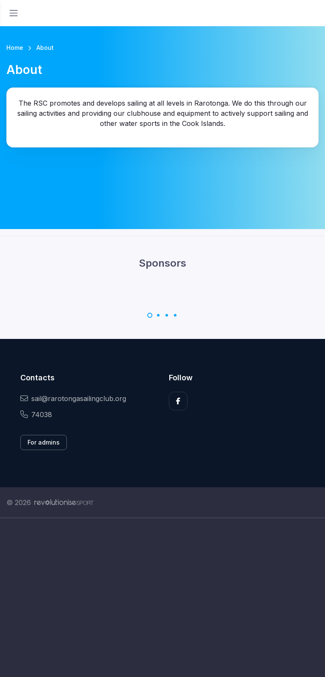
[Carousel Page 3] (166, 315)
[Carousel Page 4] (175, 315)
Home (14, 47)
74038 (36, 414)
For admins (44, 442)
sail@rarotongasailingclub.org (73, 398)
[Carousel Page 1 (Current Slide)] (149, 315)
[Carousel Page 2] (158, 315)
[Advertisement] (162, 597)
